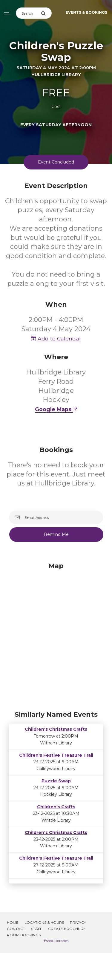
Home (13, 922)
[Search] (28, 13)
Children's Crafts (56, 806)
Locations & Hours (44, 922)
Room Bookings (24, 935)
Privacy (78, 922)
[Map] (56, 635)
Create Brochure (67, 928)
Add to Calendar (56, 338)
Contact (16, 928)
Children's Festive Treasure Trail (56, 755)
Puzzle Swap (56, 781)
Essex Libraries (56, 940)
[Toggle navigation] (5, 12)
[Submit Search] (46, 13)
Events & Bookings (86, 12)
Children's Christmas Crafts (56, 729)
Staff (36, 928)
